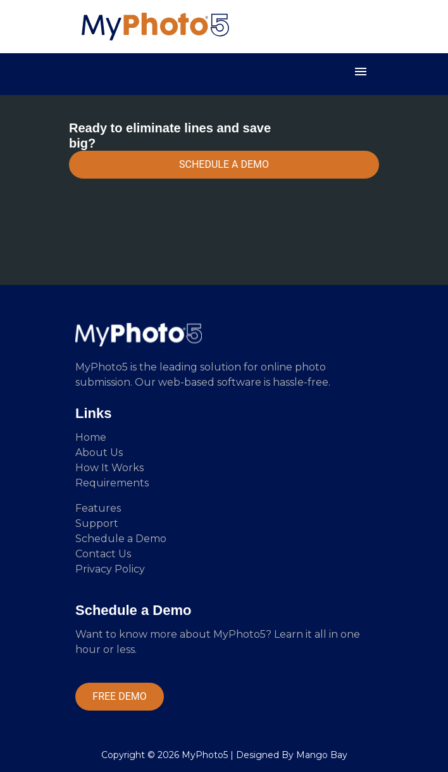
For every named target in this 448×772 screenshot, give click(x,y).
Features (98, 508)
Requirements (112, 483)
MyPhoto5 (205, 755)
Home (90, 437)
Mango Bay (321, 755)
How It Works (109, 468)
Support (96, 523)
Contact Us (103, 554)
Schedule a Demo (120, 539)
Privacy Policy (110, 569)
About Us (99, 452)
